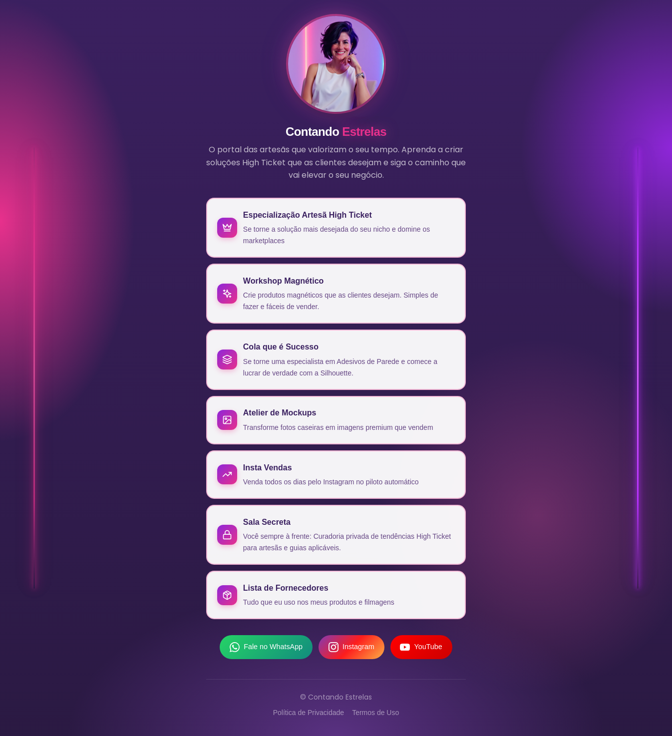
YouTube (421, 649)
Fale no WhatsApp (266, 649)
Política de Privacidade (308, 714)
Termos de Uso (375, 714)
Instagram (351, 649)
